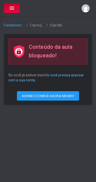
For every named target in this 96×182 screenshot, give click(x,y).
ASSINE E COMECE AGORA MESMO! (48, 96)
